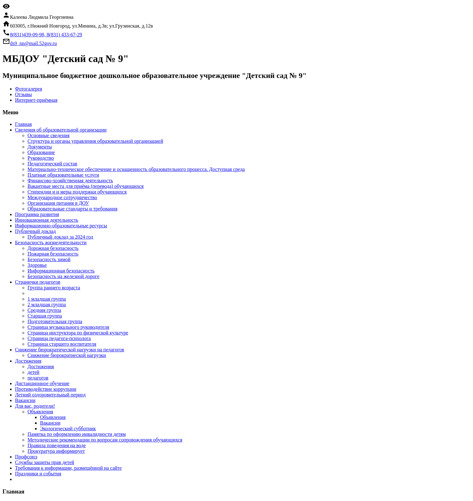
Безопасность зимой (49, 259)
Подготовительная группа (55, 321)
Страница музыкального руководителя (68, 327)
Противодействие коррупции (45, 389)
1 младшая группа (47, 299)
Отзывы (23, 94)
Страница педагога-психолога (59, 338)
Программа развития (37, 214)
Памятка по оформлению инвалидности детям (77, 434)
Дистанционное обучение (42, 383)
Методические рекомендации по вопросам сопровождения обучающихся (105, 439)
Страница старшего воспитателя (62, 344)
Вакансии (25, 400)
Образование (41, 152)
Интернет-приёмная (36, 100)
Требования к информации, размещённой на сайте (68, 468)
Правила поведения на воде (57, 445)
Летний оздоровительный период (50, 394)
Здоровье (37, 265)
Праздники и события (38, 473)
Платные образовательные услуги (63, 175)
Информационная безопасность (61, 270)
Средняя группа (44, 310)
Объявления (40, 411)
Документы (40, 146)
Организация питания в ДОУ (58, 203)
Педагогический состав (52, 163)
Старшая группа (45, 315)
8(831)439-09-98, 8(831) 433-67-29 (46, 34)
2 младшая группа (47, 304)
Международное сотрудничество (62, 197)
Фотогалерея (28, 88)
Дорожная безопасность (53, 248)
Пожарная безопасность (53, 253)
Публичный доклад (35, 231)
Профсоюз (26, 456)
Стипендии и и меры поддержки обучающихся (77, 191)
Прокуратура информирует (56, 451)
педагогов (38, 377)
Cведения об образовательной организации (61, 129)
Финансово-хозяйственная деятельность (70, 180)
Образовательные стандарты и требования (73, 208)
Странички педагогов (37, 282)
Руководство (41, 158)
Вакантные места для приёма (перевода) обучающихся (85, 186)
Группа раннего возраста (54, 287)
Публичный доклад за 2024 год (60, 237)
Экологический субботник (68, 428)
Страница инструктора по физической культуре (78, 332)
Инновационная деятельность (46, 220)
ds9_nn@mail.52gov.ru (33, 43)
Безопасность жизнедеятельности (51, 242)
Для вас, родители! (35, 406)
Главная (23, 124)
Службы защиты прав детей (44, 462)
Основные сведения (48, 135)
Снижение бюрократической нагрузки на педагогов (69, 349)
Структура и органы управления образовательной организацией (95, 141)
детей (33, 372)
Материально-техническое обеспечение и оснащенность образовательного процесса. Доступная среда (136, 169)
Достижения (28, 361)
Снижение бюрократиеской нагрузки (67, 355)
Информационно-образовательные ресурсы (61, 225)
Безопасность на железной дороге (63, 276)
